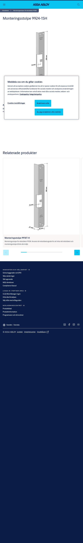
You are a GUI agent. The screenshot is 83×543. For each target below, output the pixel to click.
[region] (41, 97)
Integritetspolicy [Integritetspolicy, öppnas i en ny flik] (36, 94)
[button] (25, 11)
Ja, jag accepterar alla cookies (49, 112)
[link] (7, 10)
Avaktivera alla (43, 103)
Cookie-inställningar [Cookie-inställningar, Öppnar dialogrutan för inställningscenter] (16, 103)
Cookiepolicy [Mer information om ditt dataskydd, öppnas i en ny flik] (24, 94)
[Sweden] (11, 324)
